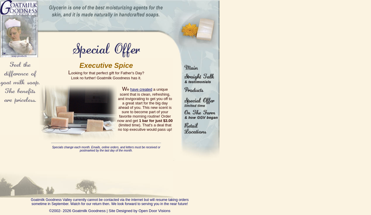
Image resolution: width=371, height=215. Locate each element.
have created (141, 89)
